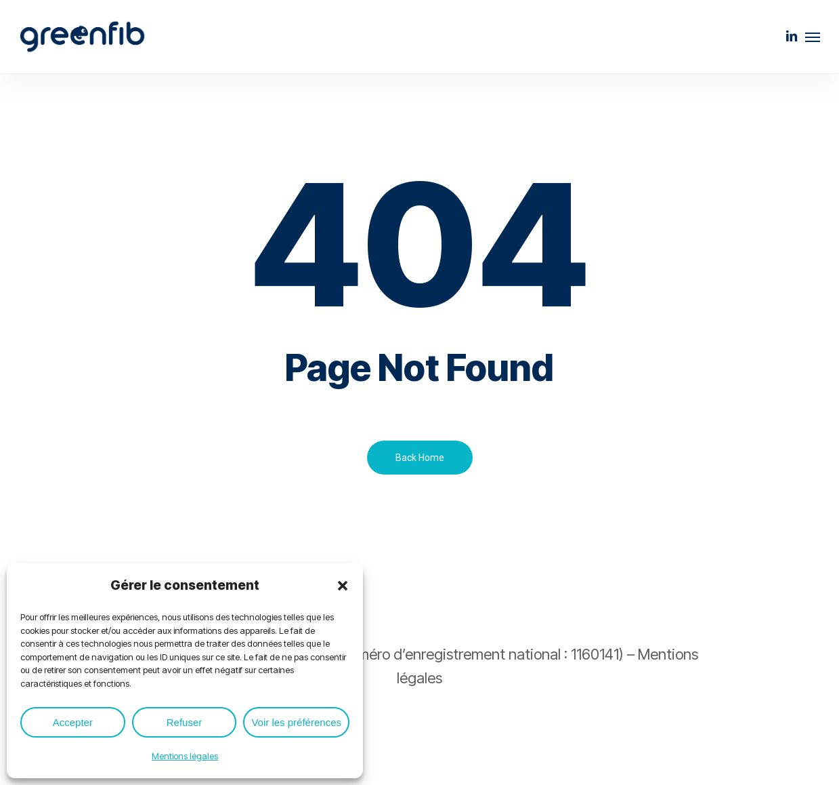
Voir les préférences (296, 722)
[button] (342, 585)
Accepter (73, 722)
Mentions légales (185, 755)
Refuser (184, 722)
